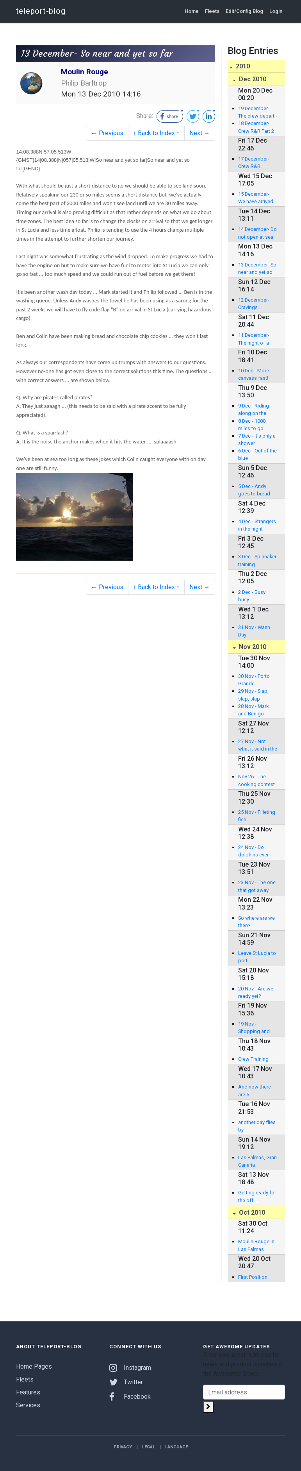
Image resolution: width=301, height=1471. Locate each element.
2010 (242, 66)
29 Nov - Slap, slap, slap (253, 694)
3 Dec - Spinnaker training (257, 560)
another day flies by (257, 1126)
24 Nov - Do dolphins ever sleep (253, 851)
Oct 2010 (251, 1212)
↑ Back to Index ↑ (156, 133)
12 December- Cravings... (253, 303)
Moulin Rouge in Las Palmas (256, 1245)
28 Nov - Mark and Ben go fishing (253, 710)
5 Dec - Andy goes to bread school (254, 490)
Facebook (130, 1396)
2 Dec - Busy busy (251, 595)
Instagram (130, 1367)
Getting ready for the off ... (257, 1196)
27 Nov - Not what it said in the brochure (257, 745)
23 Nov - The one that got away (257, 886)
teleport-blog (41, 11)
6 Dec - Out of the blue (257, 454)
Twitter (126, 1382)
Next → (199, 133)
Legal (148, 1447)
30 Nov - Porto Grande (254, 679)
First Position (252, 1277)
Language (176, 1447)
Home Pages (34, 1366)
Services (28, 1405)
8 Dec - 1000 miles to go (251, 424)
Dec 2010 (251, 79)
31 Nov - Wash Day (254, 631)
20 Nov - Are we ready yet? (255, 992)
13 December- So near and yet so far (257, 269)
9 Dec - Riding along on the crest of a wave (255, 410)
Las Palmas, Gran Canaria (257, 1161)
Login (275, 11)
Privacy (123, 1447)
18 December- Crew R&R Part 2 (256, 127)
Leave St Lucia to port (257, 956)
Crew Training (253, 1059)
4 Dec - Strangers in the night (257, 525)
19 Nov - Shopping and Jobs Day (254, 1028)
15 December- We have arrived (255, 197)
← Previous (107, 133)
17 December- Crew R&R (253, 162)
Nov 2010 (251, 647)
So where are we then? (256, 921)
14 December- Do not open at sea (257, 233)
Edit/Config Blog (244, 11)
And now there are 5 (254, 1090)
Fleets (212, 11)
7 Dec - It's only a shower (257, 439)
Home (192, 11)
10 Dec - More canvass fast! (253, 374)
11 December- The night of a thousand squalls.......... (253, 339)
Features (28, 1392)
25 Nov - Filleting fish (256, 815)
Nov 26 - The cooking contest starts (256, 781)
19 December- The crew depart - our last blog (257, 112)
